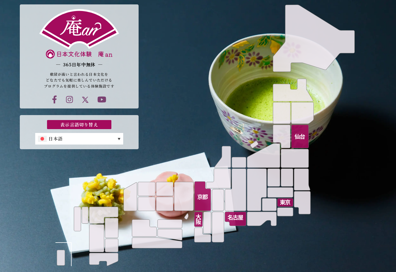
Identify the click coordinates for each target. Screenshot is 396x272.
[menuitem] (79, 138)
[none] (79, 138)
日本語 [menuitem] (55, 138)
